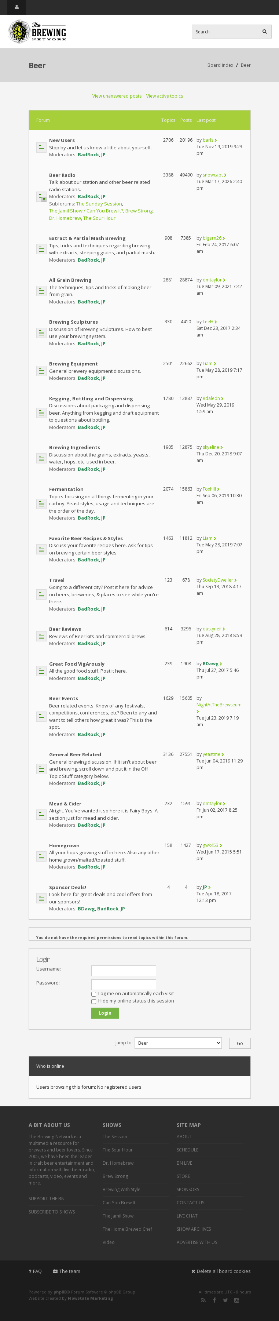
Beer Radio (62, 175)
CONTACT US (190, 1203)
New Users (62, 140)
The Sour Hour (99, 218)
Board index (220, 65)
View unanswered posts (117, 96)
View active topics (164, 96)
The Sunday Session (99, 203)
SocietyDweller (218, 580)
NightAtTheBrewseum (219, 705)
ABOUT (184, 1136)
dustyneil (212, 629)
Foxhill (209, 489)
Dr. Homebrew (65, 218)
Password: (48, 982)
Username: (48, 968)
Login (43, 959)
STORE (183, 1176)
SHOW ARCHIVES (194, 1229)
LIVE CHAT (187, 1216)
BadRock (88, 154)
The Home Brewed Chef (127, 1229)
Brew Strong (139, 210)
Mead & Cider (65, 803)
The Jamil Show (118, 1216)
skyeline (211, 447)
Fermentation (66, 489)
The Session (115, 1136)
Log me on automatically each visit (132, 993)
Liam (208, 363)
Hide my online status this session (132, 1000)
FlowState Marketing (90, 1298)
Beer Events (63, 698)
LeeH (208, 322)
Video (109, 1242)
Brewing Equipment (73, 363)
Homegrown (64, 845)
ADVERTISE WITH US (197, 1242)
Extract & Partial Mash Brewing (87, 238)
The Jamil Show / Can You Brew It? (86, 210)
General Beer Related (75, 754)
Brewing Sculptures (73, 322)
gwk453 (211, 845)
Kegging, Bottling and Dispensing (91, 398)
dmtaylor (212, 280)
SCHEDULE (187, 1150)
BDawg (211, 663)
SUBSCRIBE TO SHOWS (52, 1212)
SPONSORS (188, 1189)
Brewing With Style (121, 1189)
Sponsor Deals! (67, 887)
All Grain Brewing (70, 280)
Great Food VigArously (76, 663)
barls (208, 140)
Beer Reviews (65, 629)
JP (103, 154)
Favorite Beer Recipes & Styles (86, 538)
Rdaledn (211, 398)
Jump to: (124, 1043)
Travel (57, 580)
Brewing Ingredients (74, 447)
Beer (37, 65)
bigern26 (212, 238)
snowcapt (213, 175)
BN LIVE (184, 1163)
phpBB (60, 1292)
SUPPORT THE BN (47, 1199)
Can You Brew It (119, 1203)
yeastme (211, 754)
